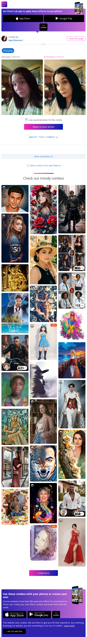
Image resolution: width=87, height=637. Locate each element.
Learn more (69, 625)
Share (76, 38)
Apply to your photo (43, 126)
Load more (43, 573)
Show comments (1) (43, 156)
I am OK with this (14, 631)
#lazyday (8, 50)
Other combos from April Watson (43, 165)
